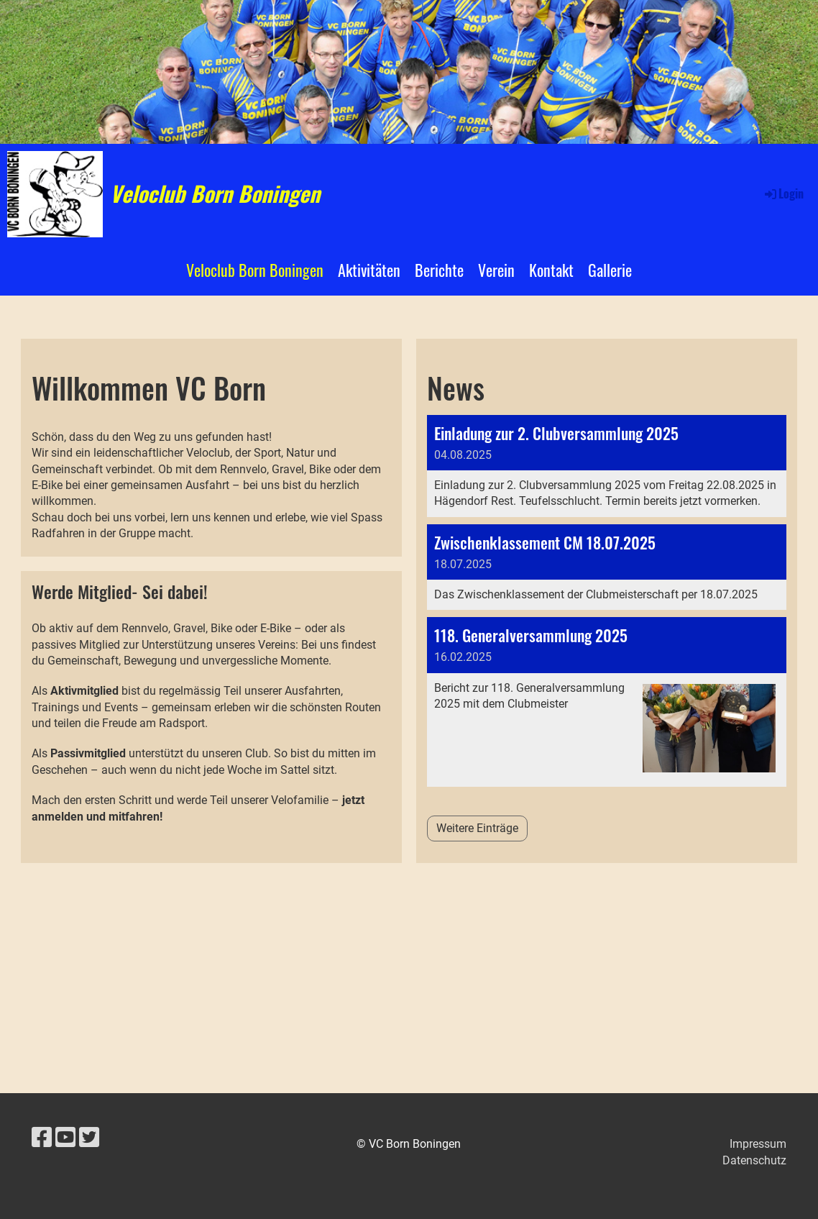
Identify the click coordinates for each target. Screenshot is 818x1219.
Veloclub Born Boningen (215, 193)
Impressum (758, 1144)
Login (783, 193)
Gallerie (610, 269)
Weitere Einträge (477, 828)
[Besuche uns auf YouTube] (65, 1137)
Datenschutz (754, 1160)
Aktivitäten (369, 269)
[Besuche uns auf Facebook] (42, 1137)
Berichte (439, 269)
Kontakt (551, 269)
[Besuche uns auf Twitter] (89, 1137)
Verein (496, 269)
